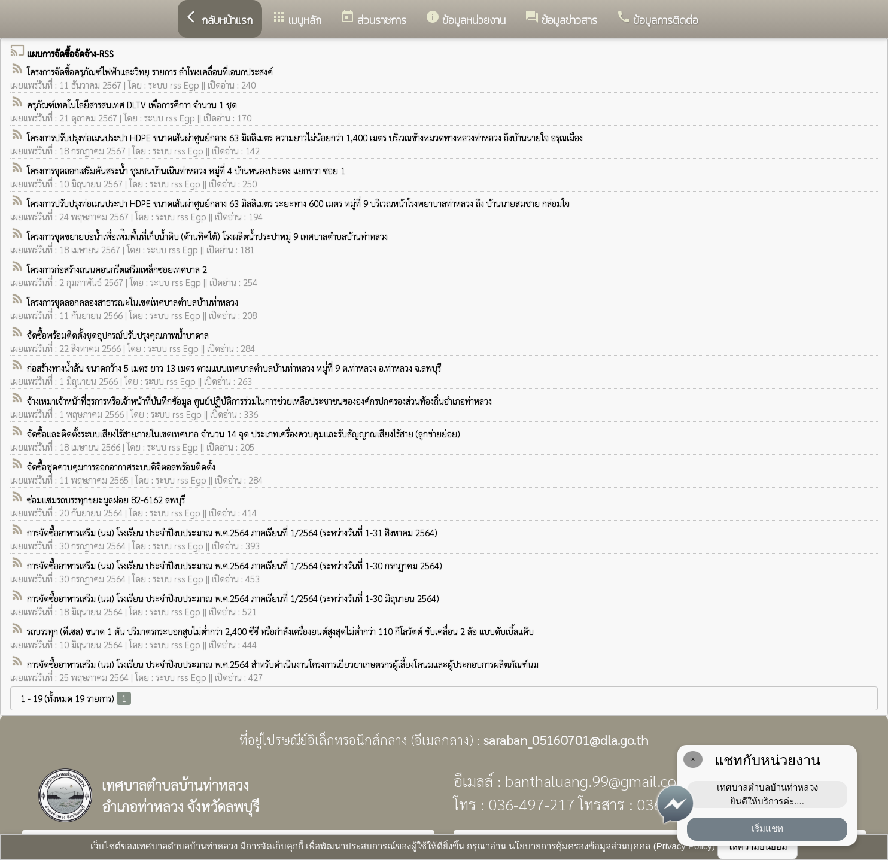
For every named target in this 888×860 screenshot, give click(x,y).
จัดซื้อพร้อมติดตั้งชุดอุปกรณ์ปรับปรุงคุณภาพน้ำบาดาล (118, 335)
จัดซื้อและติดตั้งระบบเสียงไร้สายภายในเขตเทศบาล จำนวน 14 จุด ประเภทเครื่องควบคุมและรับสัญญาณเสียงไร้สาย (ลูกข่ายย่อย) (243, 433)
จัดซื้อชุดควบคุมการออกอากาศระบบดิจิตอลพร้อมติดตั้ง (121, 466)
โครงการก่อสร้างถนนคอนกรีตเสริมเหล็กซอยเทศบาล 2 (117, 269)
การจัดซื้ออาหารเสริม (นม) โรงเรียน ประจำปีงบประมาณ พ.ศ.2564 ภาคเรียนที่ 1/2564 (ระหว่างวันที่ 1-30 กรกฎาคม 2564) (234, 565)
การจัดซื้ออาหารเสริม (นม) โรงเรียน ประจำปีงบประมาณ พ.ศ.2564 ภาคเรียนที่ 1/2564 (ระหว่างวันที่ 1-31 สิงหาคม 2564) (232, 532)
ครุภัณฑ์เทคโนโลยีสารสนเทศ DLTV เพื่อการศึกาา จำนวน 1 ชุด (132, 104)
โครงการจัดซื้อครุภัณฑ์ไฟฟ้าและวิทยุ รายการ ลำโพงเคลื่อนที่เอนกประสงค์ (150, 71)
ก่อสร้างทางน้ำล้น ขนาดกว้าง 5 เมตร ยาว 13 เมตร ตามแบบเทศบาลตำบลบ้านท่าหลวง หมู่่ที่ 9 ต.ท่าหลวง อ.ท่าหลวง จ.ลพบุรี (234, 367)
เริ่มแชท (767, 828)
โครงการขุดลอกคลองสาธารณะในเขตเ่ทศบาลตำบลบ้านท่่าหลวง (132, 302)
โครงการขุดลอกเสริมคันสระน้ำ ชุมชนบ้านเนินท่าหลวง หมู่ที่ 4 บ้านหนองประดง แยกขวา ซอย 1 (186, 170)
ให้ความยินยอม (757, 846)
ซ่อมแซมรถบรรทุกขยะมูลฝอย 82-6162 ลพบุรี (106, 499)
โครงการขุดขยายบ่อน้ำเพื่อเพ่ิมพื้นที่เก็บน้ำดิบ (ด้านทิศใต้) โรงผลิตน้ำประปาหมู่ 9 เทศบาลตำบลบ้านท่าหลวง (207, 236)
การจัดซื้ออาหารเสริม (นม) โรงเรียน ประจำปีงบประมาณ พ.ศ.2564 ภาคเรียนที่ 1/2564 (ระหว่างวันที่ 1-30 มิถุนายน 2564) (233, 598)
